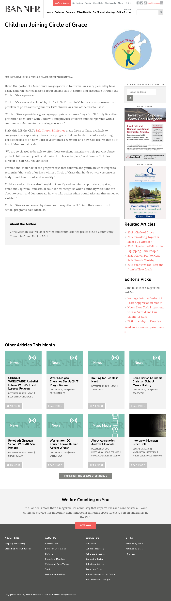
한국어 (128, 3)
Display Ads (110, 3)
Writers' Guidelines (55, 575)
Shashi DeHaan (15, 456)
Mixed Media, (97, 452)
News (50, 12)
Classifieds (98, 3)
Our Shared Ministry (104, 12)
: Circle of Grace (140, 232)
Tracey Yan (97, 390)
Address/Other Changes (98, 580)
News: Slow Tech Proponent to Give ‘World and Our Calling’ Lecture (145, 312)
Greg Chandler (57, 393)
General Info (51, 544)
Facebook (138, 3)
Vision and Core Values (57, 564)
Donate (88, 3)
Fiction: (144, 321)
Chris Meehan (66, 77)
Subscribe (91, 544)
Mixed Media (84, 12)
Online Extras (123, 12)
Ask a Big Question (95, 554)
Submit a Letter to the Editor (100, 575)
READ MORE (14, 406)
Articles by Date (134, 549)
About (120, 3)
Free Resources (153, 3)
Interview (151, 452)
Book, (107, 452)
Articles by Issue (134, 544)
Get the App (77, 3)
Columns (70, 12)
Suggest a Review (95, 559)
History (49, 554)
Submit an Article (95, 564)
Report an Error (94, 569)
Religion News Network (20, 397)
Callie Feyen (56, 456)
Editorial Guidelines (55, 549)
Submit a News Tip (95, 549)
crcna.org (161, 2)
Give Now (85, 525)
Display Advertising (15, 544)
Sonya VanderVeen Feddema (105, 456)
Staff (47, 569)
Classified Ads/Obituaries (18, 549)
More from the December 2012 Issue (85, 476)
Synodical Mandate (55, 559)
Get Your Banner (62, 3)
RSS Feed (131, 554)
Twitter (141, 3)
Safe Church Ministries (50, 131)
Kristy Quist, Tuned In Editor (147, 456)
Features (59, 12)
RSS (145, 3)
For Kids (115, 452)
